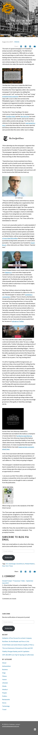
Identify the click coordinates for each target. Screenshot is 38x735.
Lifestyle (5, 683)
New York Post (24, 116)
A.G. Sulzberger (11, 564)
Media (16, 42)
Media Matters (30, 564)
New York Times (7, 566)
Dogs (4, 673)
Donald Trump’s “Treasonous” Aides (13, 581)
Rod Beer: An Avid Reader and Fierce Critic (15, 641)
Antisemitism (6, 666)
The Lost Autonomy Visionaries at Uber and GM (17, 648)
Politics (4, 696)
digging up (8, 272)
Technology (6, 706)
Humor (4, 679)
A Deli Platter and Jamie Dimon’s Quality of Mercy (18, 645)
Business (5, 669)
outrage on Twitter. (18, 321)
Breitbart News (10, 116)
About (4, 663)
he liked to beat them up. (24, 436)
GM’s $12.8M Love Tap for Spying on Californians (18, 655)
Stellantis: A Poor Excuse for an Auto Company (17, 638)
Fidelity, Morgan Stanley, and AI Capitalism (15, 651)
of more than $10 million (10, 238)
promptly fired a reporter (10, 96)
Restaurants (6, 699)
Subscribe (8, 557)
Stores (4, 703)
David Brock (20, 564)
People (4, 693)
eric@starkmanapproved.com (10, 726)
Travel (4, 709)
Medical (5, 689)
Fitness (4, 676)
